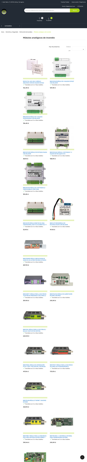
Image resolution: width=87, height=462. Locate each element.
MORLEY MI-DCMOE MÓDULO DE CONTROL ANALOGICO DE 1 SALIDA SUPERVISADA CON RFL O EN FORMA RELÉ (76, 273)
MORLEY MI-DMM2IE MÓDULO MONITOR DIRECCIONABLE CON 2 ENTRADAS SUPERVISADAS (31, 305)
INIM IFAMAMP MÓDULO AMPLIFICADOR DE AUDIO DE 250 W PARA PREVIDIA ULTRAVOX (76, 143)
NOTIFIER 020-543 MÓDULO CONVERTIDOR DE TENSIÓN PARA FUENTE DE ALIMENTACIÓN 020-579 (54, 306)
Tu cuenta (55, 420)
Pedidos (54, 432)
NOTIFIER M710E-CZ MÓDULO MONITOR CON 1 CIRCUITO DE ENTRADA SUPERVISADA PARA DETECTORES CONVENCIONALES (53, 338)
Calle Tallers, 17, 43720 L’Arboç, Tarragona (13, 2)
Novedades (26, 423)
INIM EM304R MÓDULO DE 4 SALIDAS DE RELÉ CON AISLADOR (53, 77)
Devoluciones (41, 435)
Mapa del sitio (41, 444)
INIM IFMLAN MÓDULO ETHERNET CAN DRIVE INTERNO (75, 206)
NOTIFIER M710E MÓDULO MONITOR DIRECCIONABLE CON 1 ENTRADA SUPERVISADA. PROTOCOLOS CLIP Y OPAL (32, 338)
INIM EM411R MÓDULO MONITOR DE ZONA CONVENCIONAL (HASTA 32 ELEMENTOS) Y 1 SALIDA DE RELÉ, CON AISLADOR (32, 144)
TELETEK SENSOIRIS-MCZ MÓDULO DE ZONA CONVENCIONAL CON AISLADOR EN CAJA (32, 370)
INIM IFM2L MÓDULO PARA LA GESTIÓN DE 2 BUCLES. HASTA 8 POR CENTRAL (75, 175)
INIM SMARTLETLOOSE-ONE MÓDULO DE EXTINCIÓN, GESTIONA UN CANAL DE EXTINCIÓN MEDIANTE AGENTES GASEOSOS (32, 273)
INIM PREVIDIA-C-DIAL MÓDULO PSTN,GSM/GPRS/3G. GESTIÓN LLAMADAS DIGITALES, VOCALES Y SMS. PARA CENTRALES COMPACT (76, 241)
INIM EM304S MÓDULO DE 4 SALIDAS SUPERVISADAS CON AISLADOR (75, 78)
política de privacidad (73, 437)
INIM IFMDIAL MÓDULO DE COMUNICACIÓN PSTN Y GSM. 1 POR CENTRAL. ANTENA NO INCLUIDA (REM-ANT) (32, 208)
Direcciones (55, 438)
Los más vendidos (28, 426)
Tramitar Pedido (65, 2)
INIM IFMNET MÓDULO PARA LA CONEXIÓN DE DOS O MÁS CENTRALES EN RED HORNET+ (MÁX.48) (31, 241)
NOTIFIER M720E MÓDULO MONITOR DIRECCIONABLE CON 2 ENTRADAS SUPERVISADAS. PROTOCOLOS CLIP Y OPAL (76, 338)
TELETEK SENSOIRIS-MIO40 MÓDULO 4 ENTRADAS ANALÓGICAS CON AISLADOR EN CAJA (54, 402)
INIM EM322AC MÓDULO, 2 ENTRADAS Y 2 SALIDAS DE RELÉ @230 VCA (53, 110)
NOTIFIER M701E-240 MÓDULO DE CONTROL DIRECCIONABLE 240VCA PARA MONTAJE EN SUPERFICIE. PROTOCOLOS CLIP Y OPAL (76, 306)
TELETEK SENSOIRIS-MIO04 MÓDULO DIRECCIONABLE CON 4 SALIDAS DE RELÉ (75, 370)
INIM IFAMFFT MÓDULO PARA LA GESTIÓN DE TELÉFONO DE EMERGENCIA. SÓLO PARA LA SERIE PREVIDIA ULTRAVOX (32, 176)
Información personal (58, 423)
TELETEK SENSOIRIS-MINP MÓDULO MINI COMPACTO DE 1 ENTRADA (54, 369)
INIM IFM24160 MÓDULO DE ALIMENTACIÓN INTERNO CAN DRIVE (54, 174)
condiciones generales (74, 436)
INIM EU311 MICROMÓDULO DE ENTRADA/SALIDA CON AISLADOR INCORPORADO (54, 143)
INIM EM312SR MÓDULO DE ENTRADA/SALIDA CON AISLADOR (32, 109)
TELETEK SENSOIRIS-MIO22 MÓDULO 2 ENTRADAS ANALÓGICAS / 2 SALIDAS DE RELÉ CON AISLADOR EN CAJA (32, 403)
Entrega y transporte (43, 423)
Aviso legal (40, 426)
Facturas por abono (57, 435)
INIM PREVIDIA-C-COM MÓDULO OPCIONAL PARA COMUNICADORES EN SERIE (54, 240)
